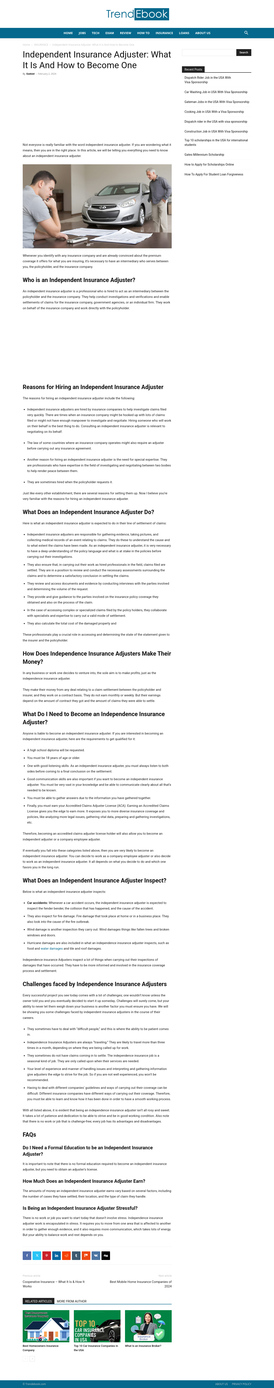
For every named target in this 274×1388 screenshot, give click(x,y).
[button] (246, 33)
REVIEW (125, 33)
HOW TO (143, 33)
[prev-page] (25, 1358)
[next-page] (32, 1358)
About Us (202, 33)
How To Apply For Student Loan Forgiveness (214, 174)
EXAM (109, 33)
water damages (52, 948)
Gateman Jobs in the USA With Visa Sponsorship (217, 102)
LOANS (184, 33)
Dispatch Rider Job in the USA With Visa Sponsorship (208, 80)
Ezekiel (30, 73)
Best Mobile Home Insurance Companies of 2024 (141, 1284)
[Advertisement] (97, 110)
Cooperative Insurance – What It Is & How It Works (54, 1284)
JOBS (82, 33)
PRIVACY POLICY (241, 1384)
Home (26, 45)
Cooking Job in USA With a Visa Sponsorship (214, 111)
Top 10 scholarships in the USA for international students (216, 142)
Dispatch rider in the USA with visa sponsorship (216, 121)
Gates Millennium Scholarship (204, 154)
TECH (96, 33)
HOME (68, 33)
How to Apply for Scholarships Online (209, 164)
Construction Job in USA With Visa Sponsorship (216, 131)
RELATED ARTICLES (38, 1301)
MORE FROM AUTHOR (71, 1301)
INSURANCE (164, 33)
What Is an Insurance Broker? (143, 1345)
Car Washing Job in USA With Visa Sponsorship (216, 92)
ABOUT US (221, 1384)
